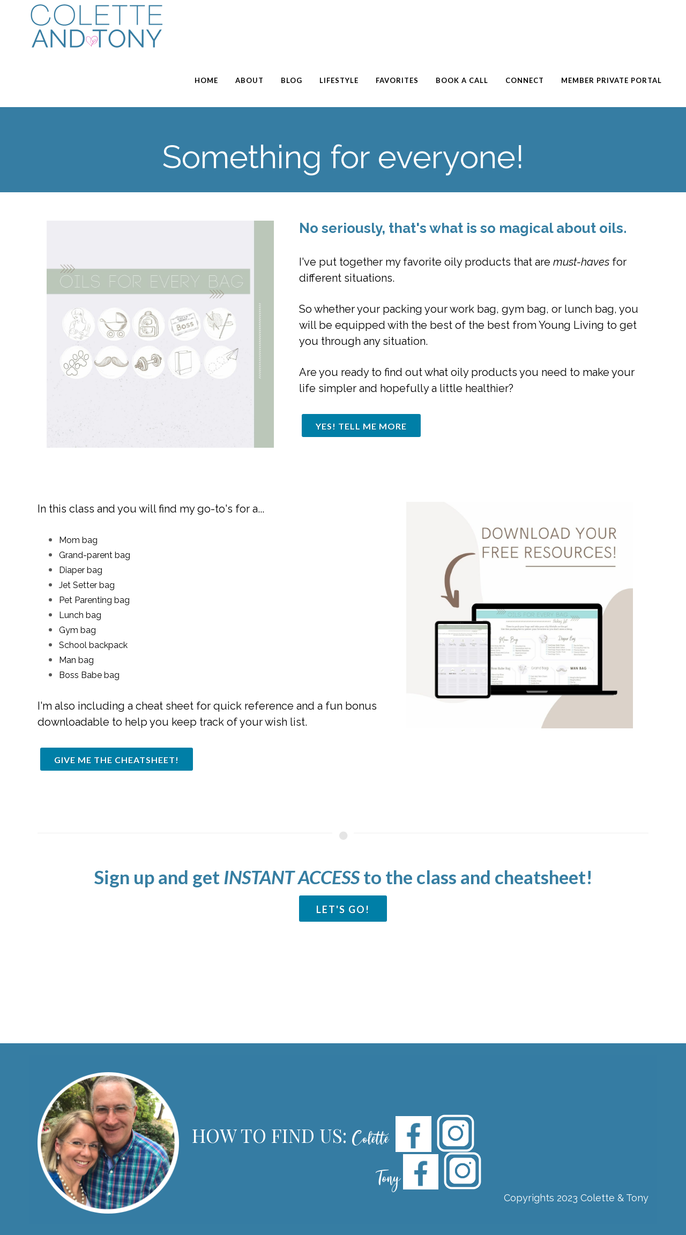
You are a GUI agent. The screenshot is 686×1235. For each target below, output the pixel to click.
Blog (291, 80)
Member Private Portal (611, 80)
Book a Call (462, 80)
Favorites (397, 80)
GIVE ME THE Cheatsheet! (116, 760)
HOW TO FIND (255, 1135)
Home (206, 80)
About (249, 80)
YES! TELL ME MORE (361, 426)
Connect (524, 80)
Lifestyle (339, 80)
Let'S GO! (343, 909)
